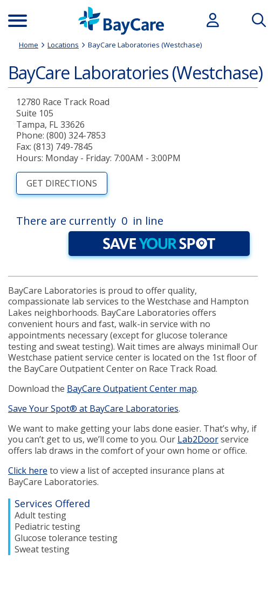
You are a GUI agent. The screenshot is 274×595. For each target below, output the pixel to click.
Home (28, 45)
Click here (27, 470)
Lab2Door (197, 439)
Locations (63, 45)
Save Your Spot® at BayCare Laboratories (93, 408)
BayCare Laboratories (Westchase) (145, 45)
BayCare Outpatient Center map (132, 389)
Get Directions (61, 183)
